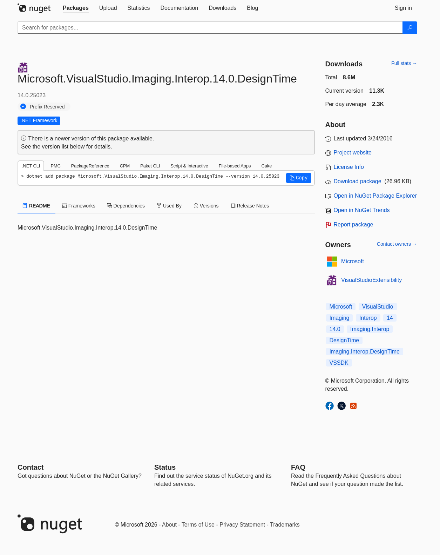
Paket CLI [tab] (150, 166)
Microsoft (352, 261)
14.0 (335, 329)
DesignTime (344, 340)
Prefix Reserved (47, 107)
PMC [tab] (55, 166)
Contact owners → (397, 244)
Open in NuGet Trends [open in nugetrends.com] (362, 210)
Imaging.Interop (369, 329)
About (169, 525)
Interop (368, 318)
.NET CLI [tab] (31, 166)
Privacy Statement (242, 525)
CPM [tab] (125, 166)
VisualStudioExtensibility (371, 280)
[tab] (75, 8)
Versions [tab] (206, 205)
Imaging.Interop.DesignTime (365, 352)
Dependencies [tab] (126, 205)
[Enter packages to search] (210, 27)
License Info (349, 167)
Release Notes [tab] (250, 205)
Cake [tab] (266, 166)
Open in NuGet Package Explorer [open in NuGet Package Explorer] (375, 196)
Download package (357, 181)
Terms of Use (198, 525)
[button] (298, 178)
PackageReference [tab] (90, 166)
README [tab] (36, 205)
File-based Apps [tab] (235, 166)
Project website (353, 153)
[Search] (409, 27)
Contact (30, 467)
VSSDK (339, 363)
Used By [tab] (169, 205)
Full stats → (404, 63)
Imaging (340, 318)
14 (390, 318)
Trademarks (285, 525)
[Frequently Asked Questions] (298, 467)
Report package (353, 224)
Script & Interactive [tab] (189, 166)
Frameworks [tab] (78, 205)
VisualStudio (377, 307)
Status (165, 467)
